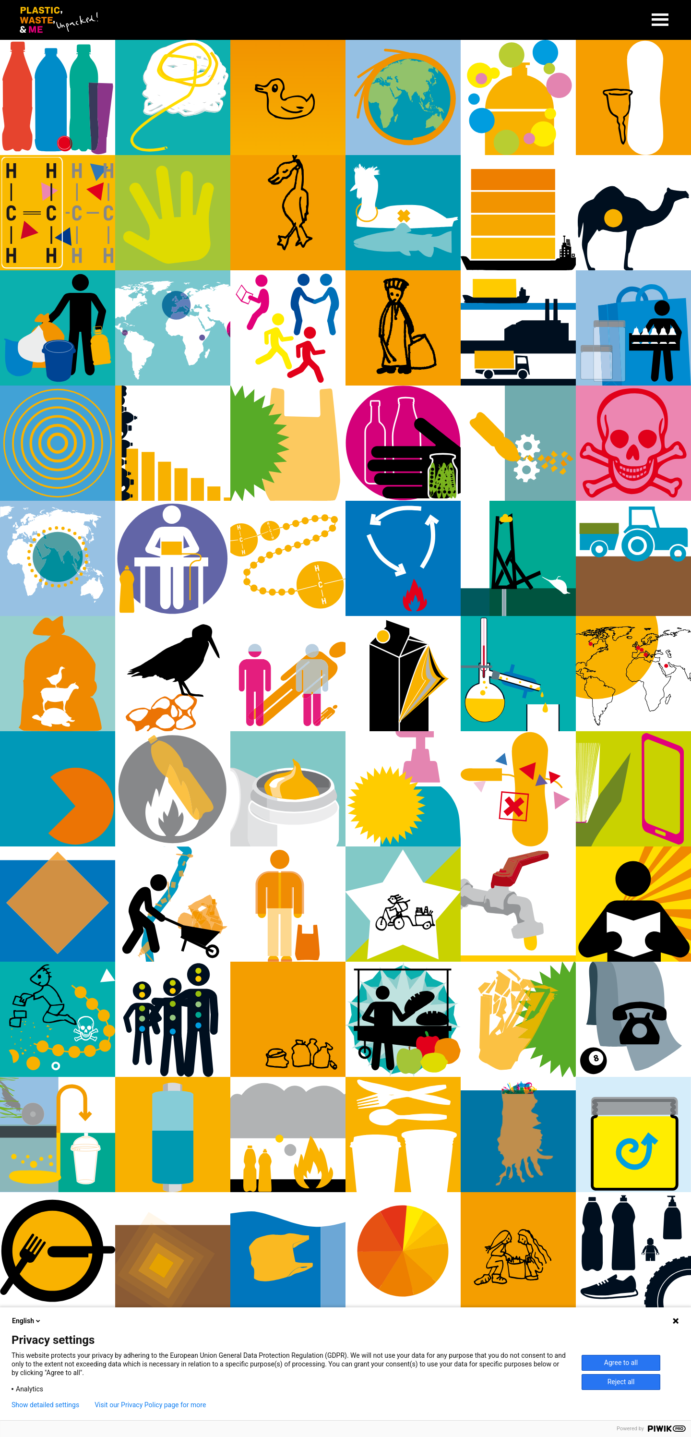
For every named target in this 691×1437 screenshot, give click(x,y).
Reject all (621, 1382)
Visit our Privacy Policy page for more (150, 1405)
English (27, 1321)
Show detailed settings (45, 1405)
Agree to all (621, 1362)
